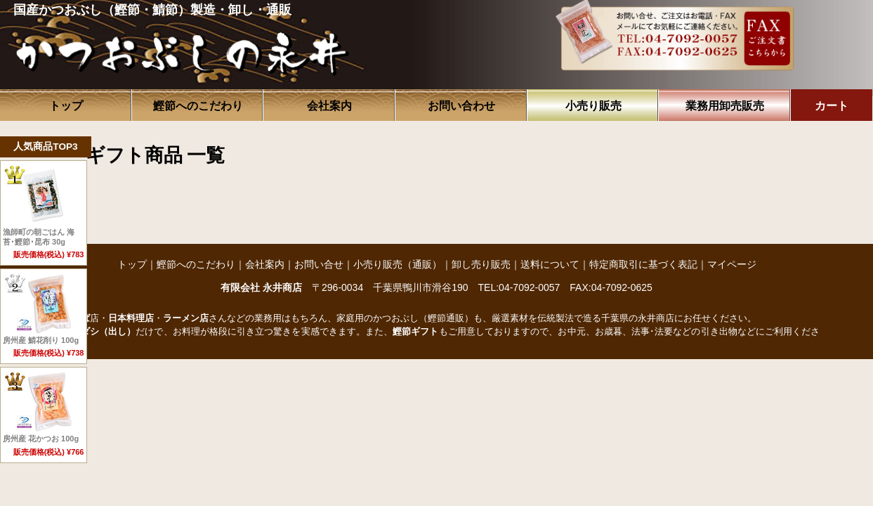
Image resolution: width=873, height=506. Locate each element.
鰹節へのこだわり (198, 106)
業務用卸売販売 (724, 106)
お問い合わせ (461, 106)
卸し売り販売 (481, 264)
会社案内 (329, 106)
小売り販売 (593, 106)
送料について (549, 264)
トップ (66, 106)
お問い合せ (318, 264)
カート (831, 106)
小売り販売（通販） (397, 264)
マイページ (731, 264)
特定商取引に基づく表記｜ (648, 264)
